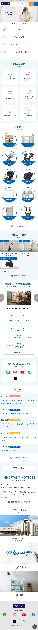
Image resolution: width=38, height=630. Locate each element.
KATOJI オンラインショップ (19, 315)
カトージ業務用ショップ (19, 352)
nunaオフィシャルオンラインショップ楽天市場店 (19, 345)
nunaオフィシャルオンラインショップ (19, 336)
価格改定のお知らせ (8, 450)
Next (36, 298)
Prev (2, 298)
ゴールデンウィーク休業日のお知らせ (14, 413)
